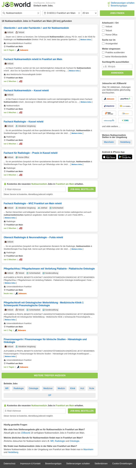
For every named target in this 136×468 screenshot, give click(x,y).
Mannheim (88, 449)
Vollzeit (108, 26)
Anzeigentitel (111, 43)
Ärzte (91, 388)
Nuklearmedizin (13, 21)
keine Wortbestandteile (116, 56)
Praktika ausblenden (115, 52)
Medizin (61, 388)
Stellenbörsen (101, 463)
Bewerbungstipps (119, 6)
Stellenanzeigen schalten (122, 3)
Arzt (82, 388)
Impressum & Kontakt (30, 463)
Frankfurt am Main (42, 21)
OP (49, 395)
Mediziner (48, 388)
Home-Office (111, 35)
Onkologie (33, 388)
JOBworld (25, 433)
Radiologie (19, 388)
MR (6, 388)
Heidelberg (13, 452)
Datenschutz (9, 463)
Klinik (72, 388)
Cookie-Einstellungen (122, 463)
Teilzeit (108, 30)
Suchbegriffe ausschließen (115, 62)
